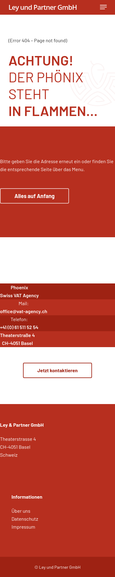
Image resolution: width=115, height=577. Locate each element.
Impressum (23, 527)
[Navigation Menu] (103, 7)
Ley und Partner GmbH (43, 7)
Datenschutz (25, 519)
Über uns (21, 511)
